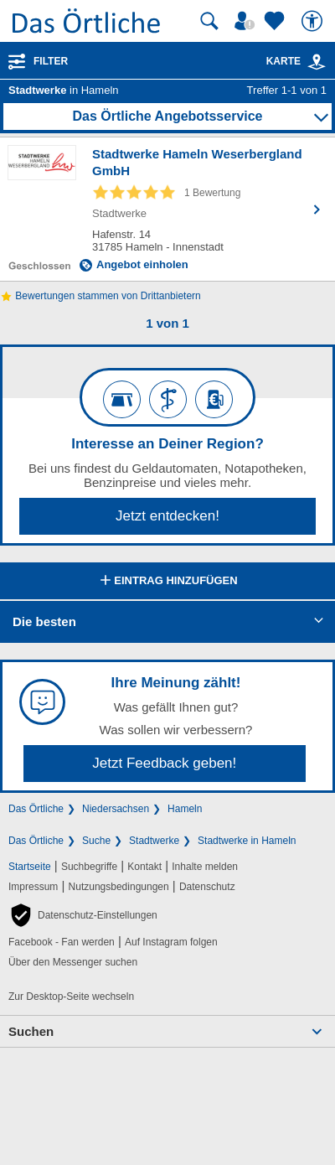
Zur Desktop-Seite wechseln (71, 996)
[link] (317, 62)
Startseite (29, 866)
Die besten (44, 621)
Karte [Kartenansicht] (296, 61)
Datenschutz (207, 887)
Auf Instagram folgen (171, 942)
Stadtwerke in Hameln (247, 841)
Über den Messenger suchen (72, 962)
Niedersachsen (115, 809)
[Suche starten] (209, 21)
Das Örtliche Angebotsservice (167, 116)
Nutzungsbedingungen (119, 887)
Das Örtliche (36, 809)
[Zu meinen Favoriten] (276, 21)
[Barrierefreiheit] (314, 21)
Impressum (33, 887)
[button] (82, 915)
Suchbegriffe (89, 866)
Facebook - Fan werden (61, 942)
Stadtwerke (154, 841)
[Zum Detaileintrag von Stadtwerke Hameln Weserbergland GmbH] (167, 209)
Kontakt (144, 866)
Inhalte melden (205, 866)
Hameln (185, 809)
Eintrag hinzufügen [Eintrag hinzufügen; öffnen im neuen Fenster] (167, 581)
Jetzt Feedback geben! (164, 763)
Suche (96, 841)
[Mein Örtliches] (247, 21)
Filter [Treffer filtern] (51, 61)
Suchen (31, 1031)
